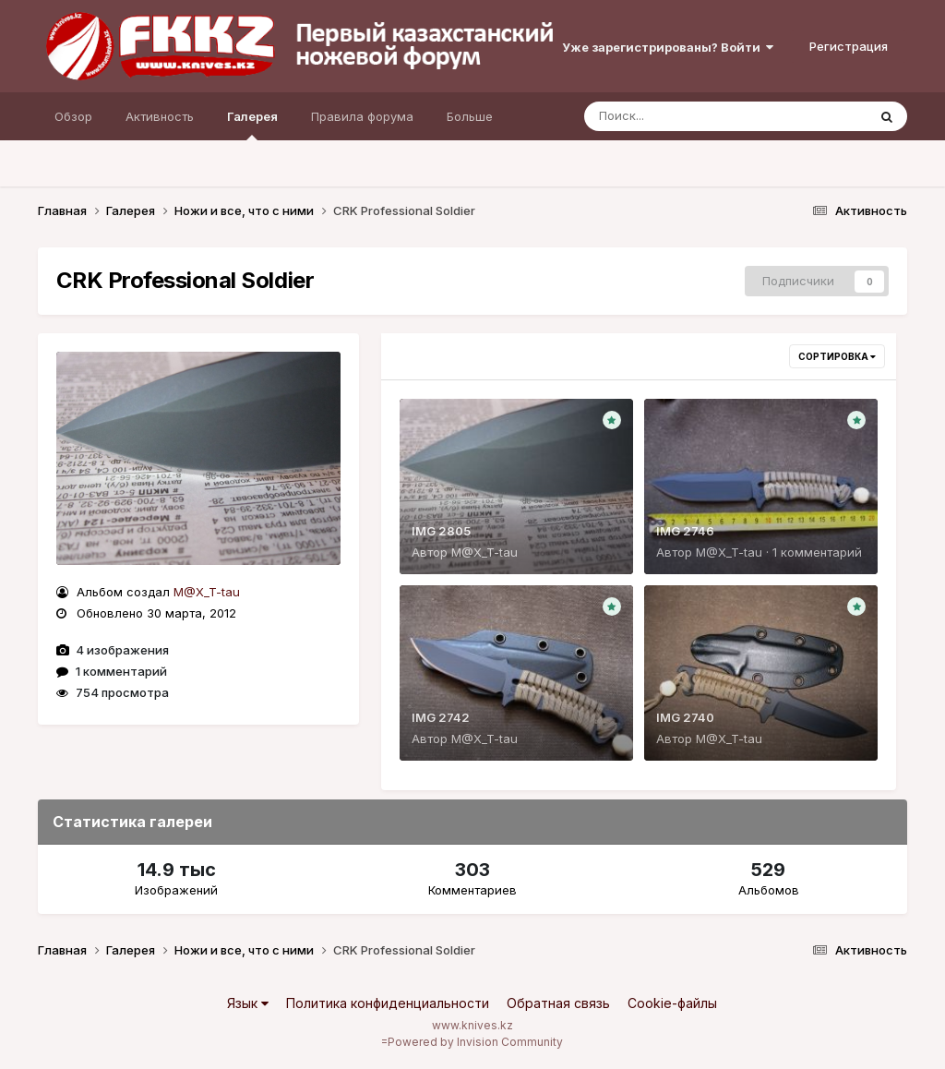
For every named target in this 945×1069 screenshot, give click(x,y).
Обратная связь (558, 1003)
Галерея (252, 124)
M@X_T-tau (206, 591)
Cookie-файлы (672, 1003)
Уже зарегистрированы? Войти (667, 47)
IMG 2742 (441, 717)
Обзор (73, 116)
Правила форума (362, 116)
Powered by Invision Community (475, 1042)
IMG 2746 (685, 530)
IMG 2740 (685, 717)
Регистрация (848, 46)
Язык (248, 1003)
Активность (160, 116)
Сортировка (837, 356)
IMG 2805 (441, 530)
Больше (470, 116)
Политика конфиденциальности (387, 1003)
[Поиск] (690, 116)
